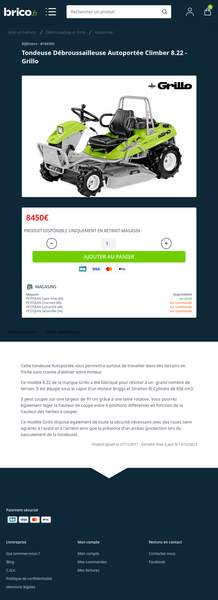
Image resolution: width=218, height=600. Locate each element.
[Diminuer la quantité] (52, 243)
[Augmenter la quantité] (166, 243)
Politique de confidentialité (29, 578)
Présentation (22, 332)
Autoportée (104, 32)
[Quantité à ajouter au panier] (109, 243)
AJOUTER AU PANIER (109, 256)
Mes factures (88, 570)
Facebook (157, 561)
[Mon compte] (190, 11)
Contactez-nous (162, 553)
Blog (10, 561)
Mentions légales (20, 586)
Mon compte (88, 553)
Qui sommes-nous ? (23, 553)
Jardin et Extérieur (22, 32)
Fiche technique (63, 332)
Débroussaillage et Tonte (65, 32)
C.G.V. (11, 570)
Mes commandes (92, 561)
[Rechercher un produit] (114, 12)
